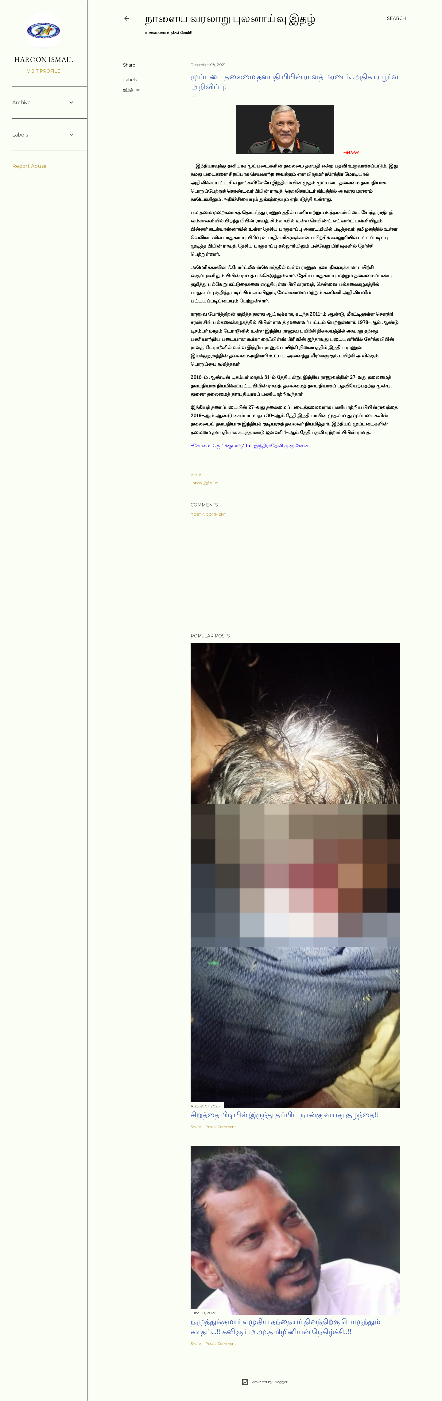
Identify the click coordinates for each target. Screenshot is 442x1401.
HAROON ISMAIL (43, 59)
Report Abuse (29, 166)
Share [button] (129, 65)
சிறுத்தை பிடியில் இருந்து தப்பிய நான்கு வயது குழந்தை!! (285, 1114)
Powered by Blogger (265, 1382)
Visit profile (43, 71)
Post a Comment (208, 514)
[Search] (396, 18)
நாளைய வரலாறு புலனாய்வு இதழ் (230, 18)
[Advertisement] (295, 575)
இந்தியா (131, 89)
